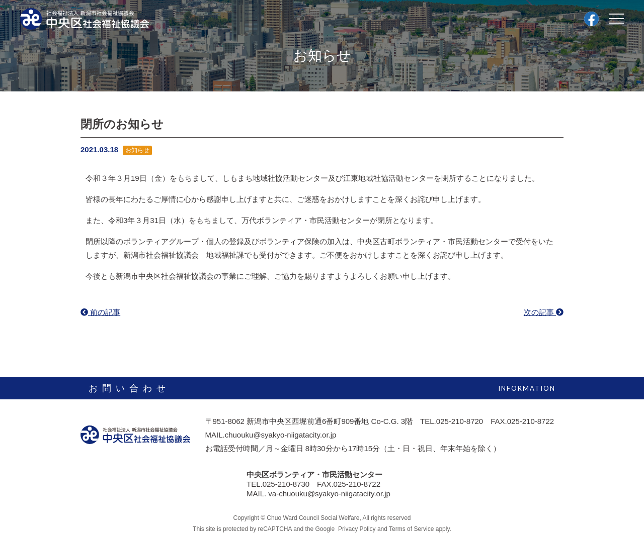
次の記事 (544, 312)
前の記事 (100, 312)
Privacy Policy (356, 528)
